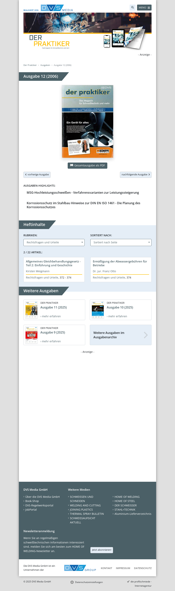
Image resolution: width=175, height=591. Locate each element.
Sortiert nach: (101, 235)
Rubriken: (30, 235)
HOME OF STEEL (125, 501)
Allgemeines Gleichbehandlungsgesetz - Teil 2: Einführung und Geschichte (53, 263)
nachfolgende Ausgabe (136, 174)
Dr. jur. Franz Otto (104, 271)
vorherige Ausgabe (37, 174)
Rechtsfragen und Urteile (42, 277)
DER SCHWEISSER (126, 505)
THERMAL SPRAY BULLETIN (87, 514)
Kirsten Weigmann (38, 271)
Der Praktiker (30, 65)
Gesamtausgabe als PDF (87, 165)
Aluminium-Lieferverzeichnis (133, 514)
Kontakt (106, 568)
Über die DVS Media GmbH (42, 497)
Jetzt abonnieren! (101, 549)
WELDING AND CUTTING (85, 505)
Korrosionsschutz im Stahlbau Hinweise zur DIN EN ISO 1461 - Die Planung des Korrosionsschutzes (83, 205)
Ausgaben (45, 65)
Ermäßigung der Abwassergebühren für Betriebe (120, 263)
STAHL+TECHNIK (125, 509)
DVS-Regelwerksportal (39, 505)
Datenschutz (143, 568)
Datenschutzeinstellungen (89, 582)
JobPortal (31, 509)
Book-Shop (32, 501)
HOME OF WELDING (127, 497)
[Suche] (133, 8)
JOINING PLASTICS (81, 509)
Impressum (123, 568)
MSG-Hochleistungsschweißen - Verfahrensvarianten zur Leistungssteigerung (83, 192)
